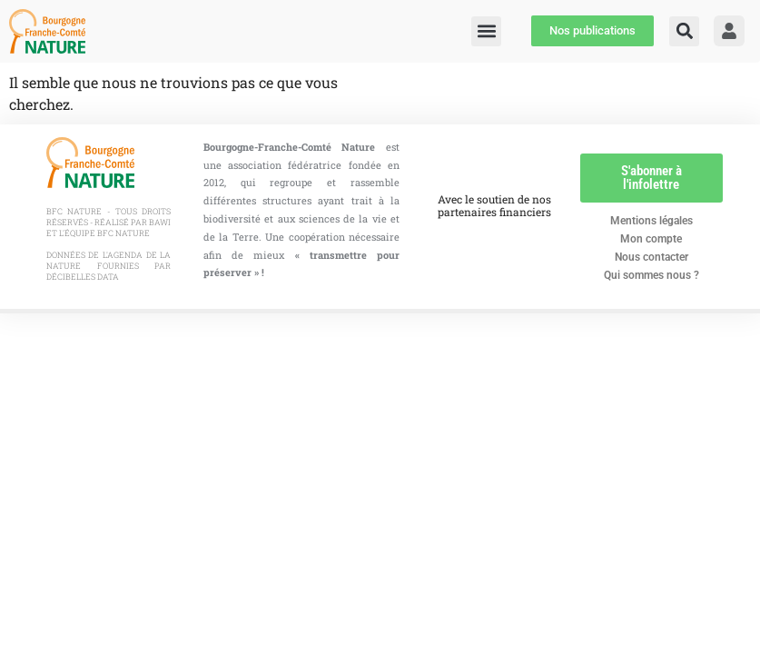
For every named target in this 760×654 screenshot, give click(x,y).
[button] (684, 31)
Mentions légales (651, 220)
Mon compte (651, 239)
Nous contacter (651, 257)
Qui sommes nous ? (651, 275)
